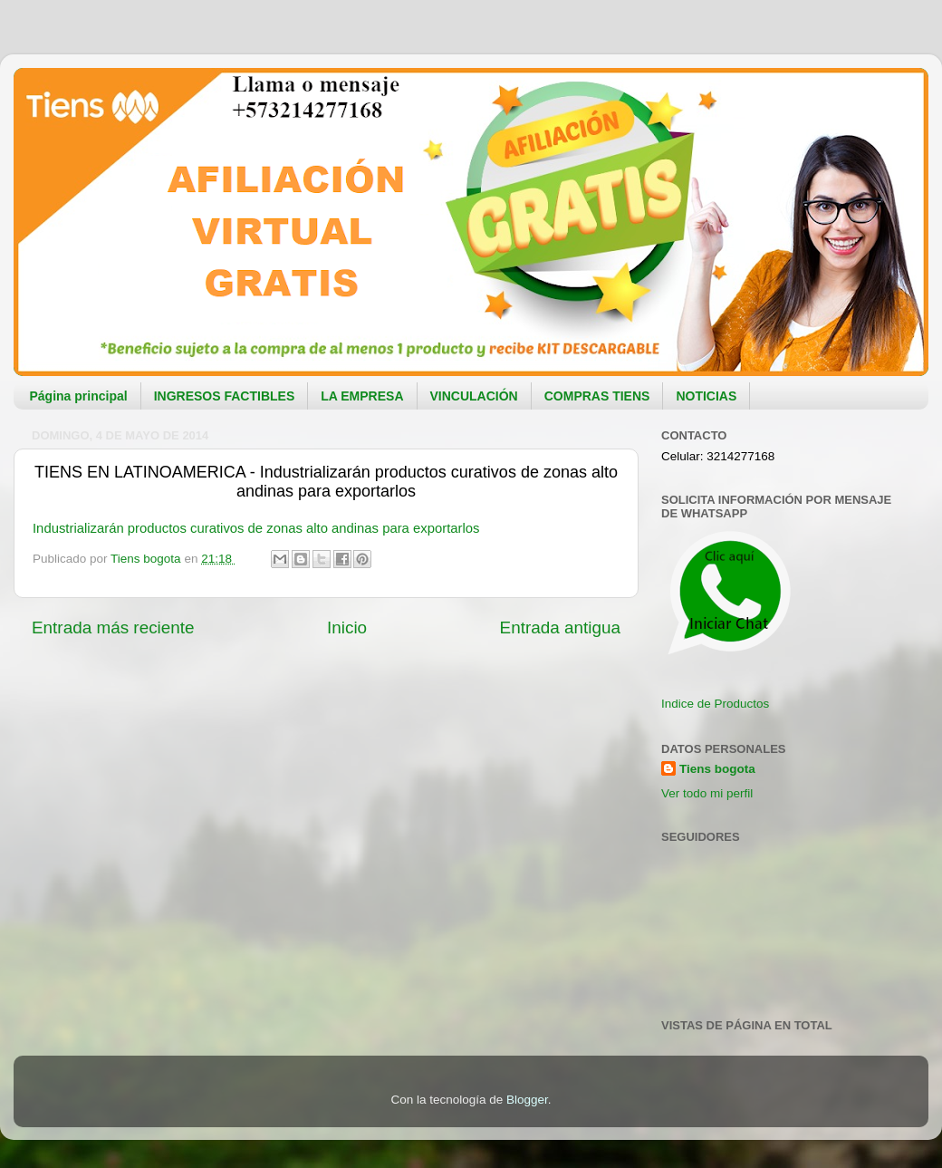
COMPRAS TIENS (597, 396)
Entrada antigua (560, 627)
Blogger (527, 1099)
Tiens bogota (717, 769)
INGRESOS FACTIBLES (224, 396)
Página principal (79, 396)
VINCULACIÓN (474, 396)
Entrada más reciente (113, 627)
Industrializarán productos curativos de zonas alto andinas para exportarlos (256, 528)
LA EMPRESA (362, 396)
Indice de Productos (715, 703)
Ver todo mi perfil (707, 793)
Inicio (347, 627)
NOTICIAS (706, 396)
